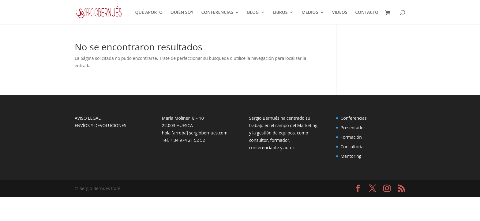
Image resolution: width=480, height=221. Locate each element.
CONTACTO (366, 12)
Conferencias (353, 118)
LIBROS (280, 12)
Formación (351, 137)
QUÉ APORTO (149, 12)
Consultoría (351, 146)
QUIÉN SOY (182, 12)
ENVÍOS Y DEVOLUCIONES (100, 125)
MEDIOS (310, 12)
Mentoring (350, 156)
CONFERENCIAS (217, 12)
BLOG (253, 12)
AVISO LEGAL (88, 118)
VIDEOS (339, 12)
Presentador (352, 127)
